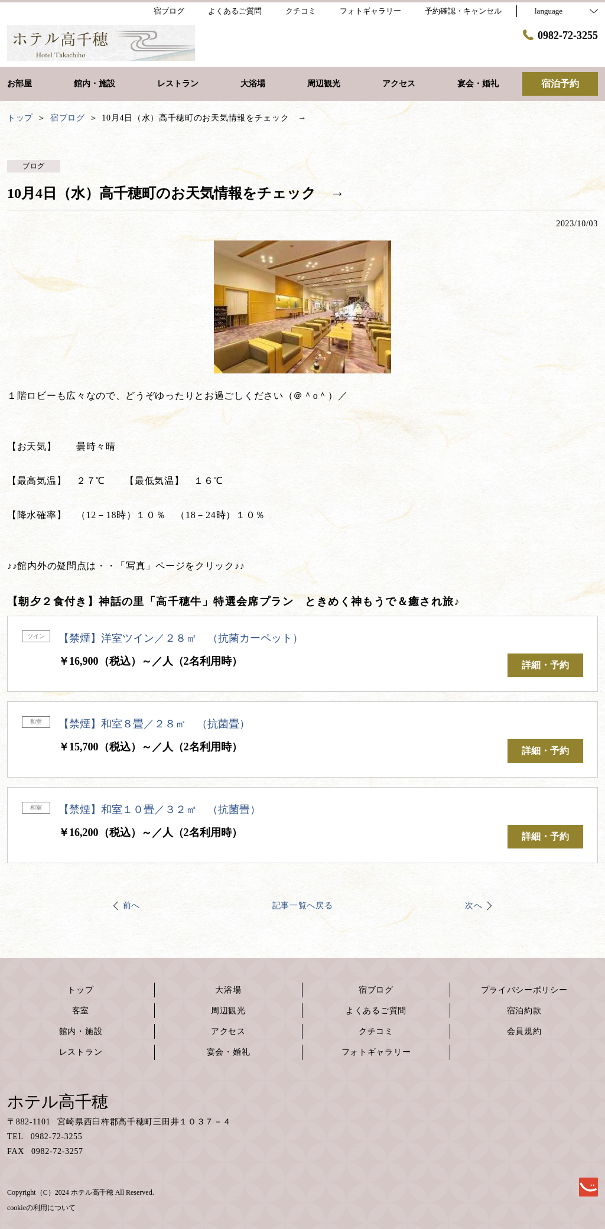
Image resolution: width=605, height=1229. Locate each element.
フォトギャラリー (376, 1052)
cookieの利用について (41, 1208)
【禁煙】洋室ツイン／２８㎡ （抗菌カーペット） (180, 638)
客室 (80, 1010)
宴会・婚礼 (229, 1052)
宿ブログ (376, 990)
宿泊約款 (524, 1010)
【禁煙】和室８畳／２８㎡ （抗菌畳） (154, 724)
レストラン (81, 1052)
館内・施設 (81, 1031)
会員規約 (524, 1031)
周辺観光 (228, 1010)
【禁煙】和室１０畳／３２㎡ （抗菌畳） (159, 809)
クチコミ (376, 1031)
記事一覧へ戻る (302, 905)
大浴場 (228, 990)
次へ (473, 905)
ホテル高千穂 (57, 1102)
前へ (131, 905)
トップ (80, 990)
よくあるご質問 (376, 1010)
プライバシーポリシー (524, 990)
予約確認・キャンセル (463, 10)
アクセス (228, 1031)
